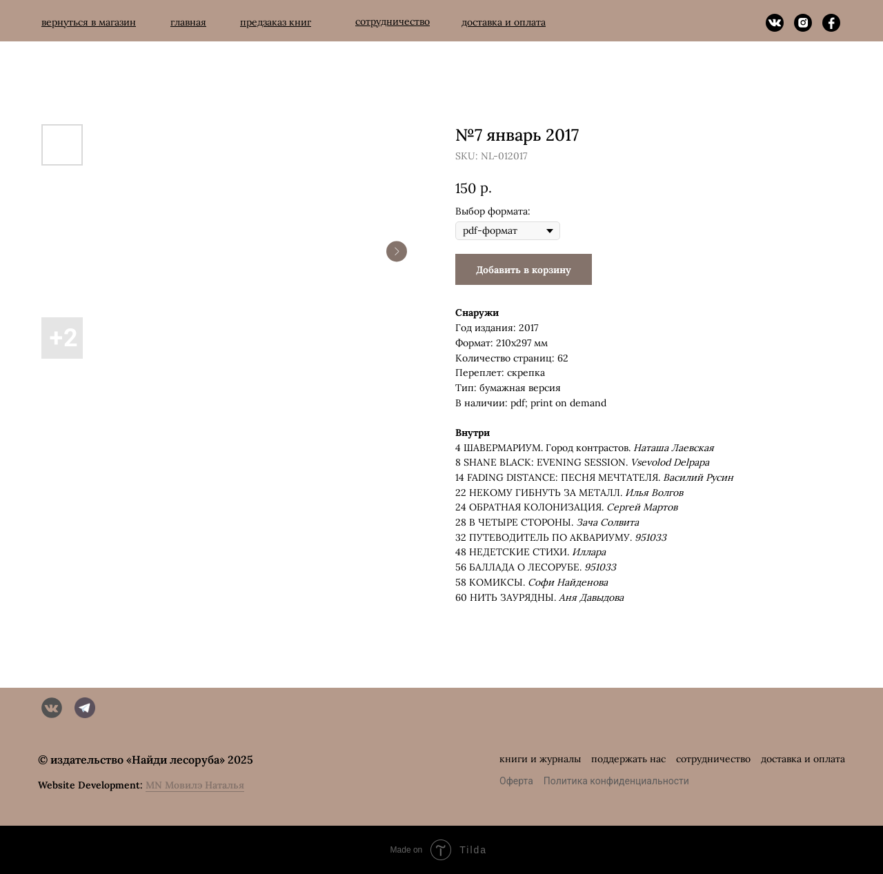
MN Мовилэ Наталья (195, 785)
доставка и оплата (803, 759)
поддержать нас (628, 759)
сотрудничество (713, 759)
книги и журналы (540, 759)
